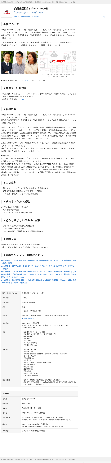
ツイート (105, 17)
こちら (25, 80)
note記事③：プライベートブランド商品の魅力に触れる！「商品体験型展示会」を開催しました (38, 272)
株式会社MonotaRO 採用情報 (24, 2)
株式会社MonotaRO (7, 2)
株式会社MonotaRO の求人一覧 (44, 2)
